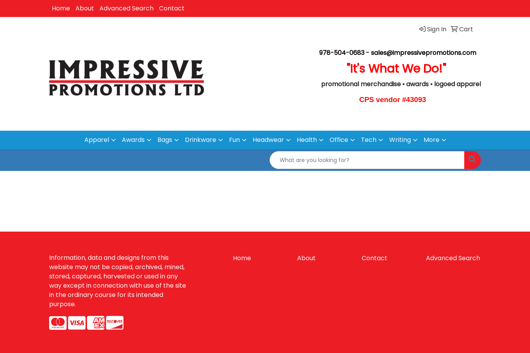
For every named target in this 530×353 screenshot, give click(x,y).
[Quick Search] (367, 160)
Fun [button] (234, 139)
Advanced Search (126, 8)
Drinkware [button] (200, 139)
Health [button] (307, 139)
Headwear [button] (268, 139)
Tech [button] (368, 139)
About (84, 8)
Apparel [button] (96, 139)
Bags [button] (164, 139)
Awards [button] (133, 139)
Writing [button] (400, 139)
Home (61, 8)
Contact (172, 8)
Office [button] (339, 139)
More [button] (431, 139)
